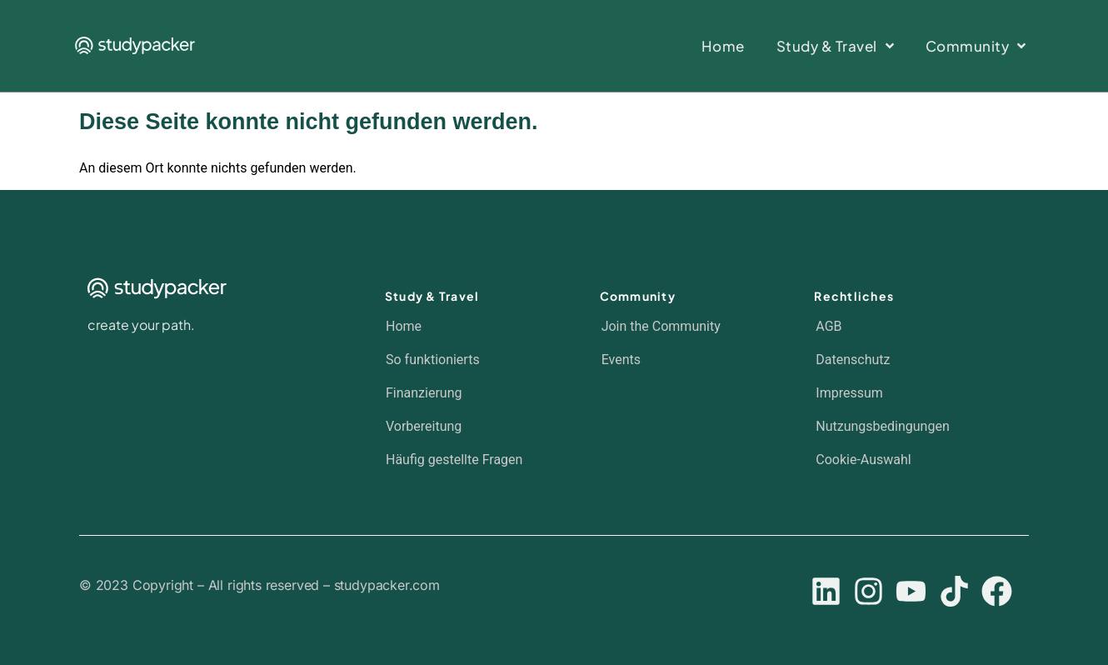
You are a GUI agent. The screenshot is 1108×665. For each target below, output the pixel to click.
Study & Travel (432, 295)
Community (638, 295)
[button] (906, 460)
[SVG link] (135, 45)
